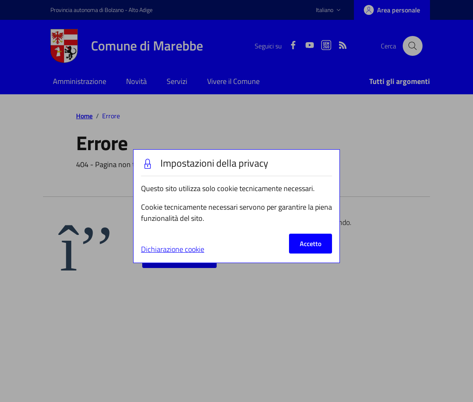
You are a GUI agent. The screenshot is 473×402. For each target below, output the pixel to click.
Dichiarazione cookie (172, 249)
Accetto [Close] (310, 244)
